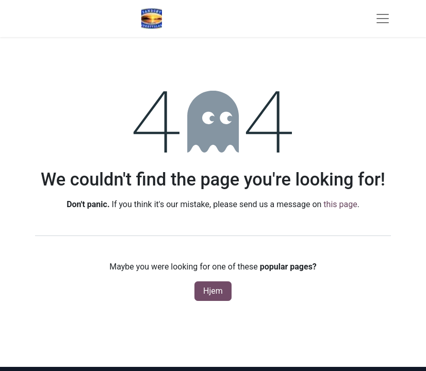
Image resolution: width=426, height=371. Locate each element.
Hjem (213, 291)
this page (340, 204)
